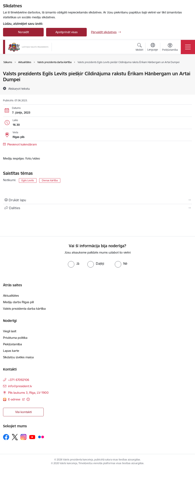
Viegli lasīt (9, 331)
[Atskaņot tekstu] (19, 88)
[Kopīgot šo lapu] (97, 208)
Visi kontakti (23, 412)
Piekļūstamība (12, 344)
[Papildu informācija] (28, 399)
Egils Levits (28, 180)
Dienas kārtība (50, 180)
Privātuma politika (15, 338)
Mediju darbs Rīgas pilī (18, 302)
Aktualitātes (11, 295)
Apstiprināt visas (66, 32)
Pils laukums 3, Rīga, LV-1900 (28, 393)
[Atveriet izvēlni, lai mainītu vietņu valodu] (152, 47)
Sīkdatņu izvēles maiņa (18, 357)
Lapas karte (11, 351)
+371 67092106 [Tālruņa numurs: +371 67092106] (18, 380)
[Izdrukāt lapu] (97, 200)
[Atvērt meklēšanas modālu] (139, 47)
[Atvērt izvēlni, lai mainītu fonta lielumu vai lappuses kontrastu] (170, 47)
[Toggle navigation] (188, 47)
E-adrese (14, 399)
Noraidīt (23, 32)
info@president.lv (20, 386)
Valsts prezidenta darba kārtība (24, 309)
